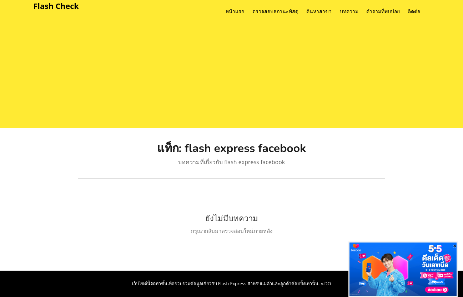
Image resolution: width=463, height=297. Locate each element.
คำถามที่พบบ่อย (383, 11)
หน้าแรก (235, 11)
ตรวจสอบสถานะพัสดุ (275, 11)
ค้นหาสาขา (319, 11)
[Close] (455, 246)
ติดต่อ (414, 11)
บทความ (349, 11)
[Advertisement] (242, 74)
